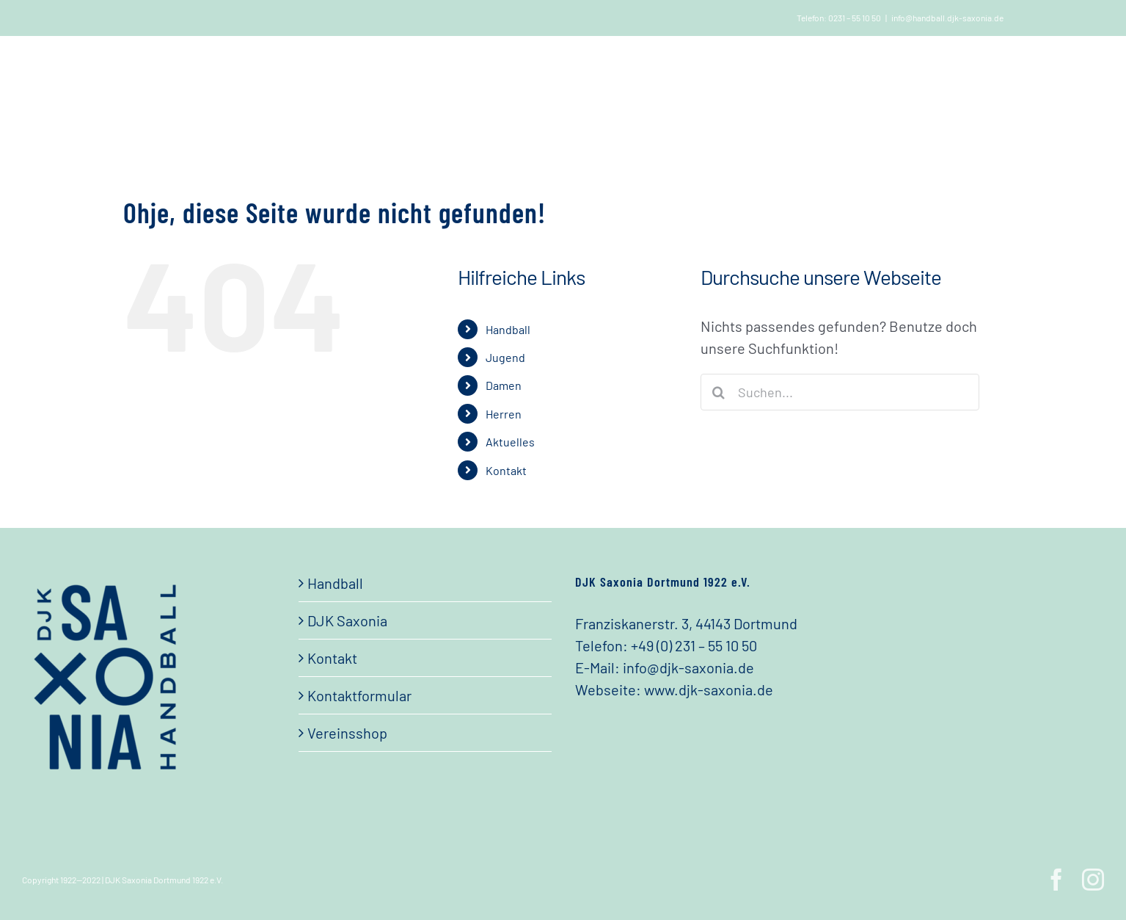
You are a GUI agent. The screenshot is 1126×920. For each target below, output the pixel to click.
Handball (508, 329)
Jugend (505, 357)
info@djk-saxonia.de (688, 667)
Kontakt (506, 470)
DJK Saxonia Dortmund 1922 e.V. (164, 879)
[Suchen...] (840, 392)
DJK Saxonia (347, 620)
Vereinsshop (347, 733)
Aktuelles (510, 442)
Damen (504, 385)
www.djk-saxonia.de (708, 689)
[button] (957, 72)
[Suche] (719, 392)
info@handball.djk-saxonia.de (947, 17)
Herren (504, 414)
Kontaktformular (359, 695)
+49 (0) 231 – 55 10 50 (694, 645)
